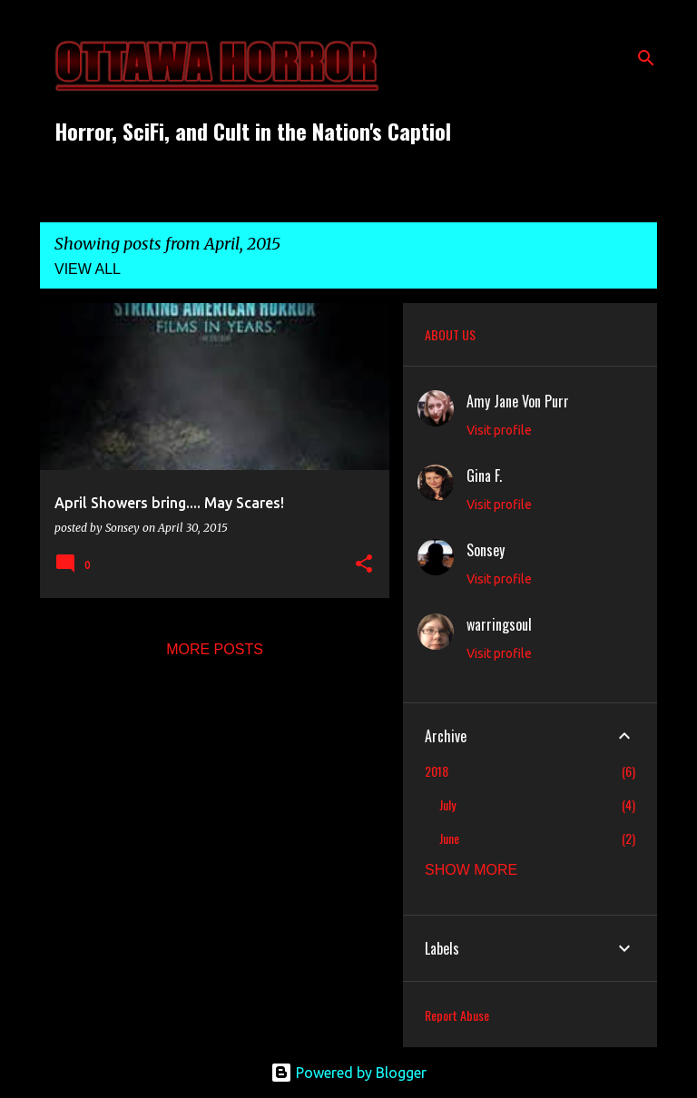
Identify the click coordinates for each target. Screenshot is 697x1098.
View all (87, 269)
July (447, 804)
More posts (214, 649)
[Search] (646, 58)
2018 (436, 770)
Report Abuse (457, 1014)
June (449, 838)
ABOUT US (450, 334)
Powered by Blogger (348, 1072)
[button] (364, 565)
